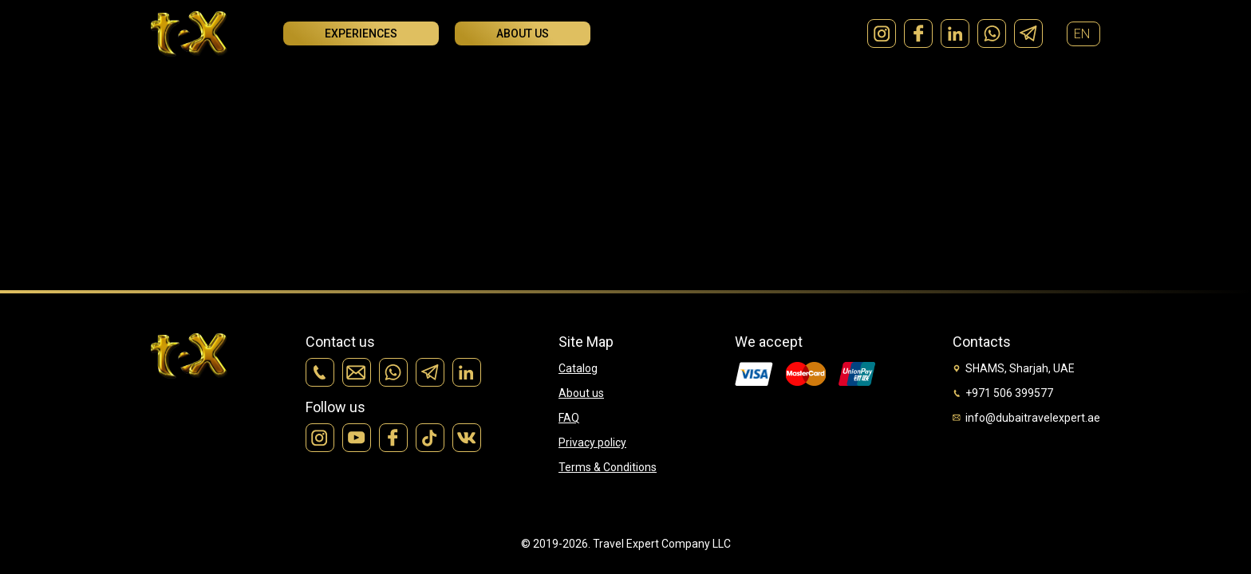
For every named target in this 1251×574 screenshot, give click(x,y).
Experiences (361, 33)
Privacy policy (592, 442)
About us (522, 33)
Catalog (578, 368)
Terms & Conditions (607, 467)
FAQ (568, 417)
